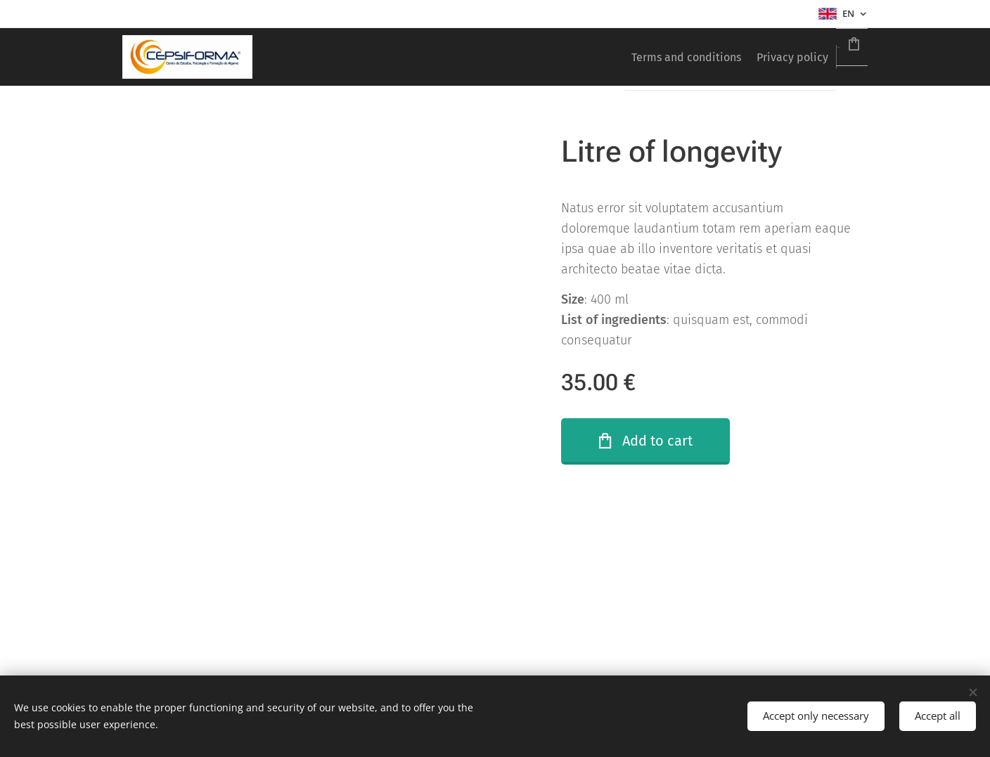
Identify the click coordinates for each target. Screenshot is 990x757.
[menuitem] (641, 57)
